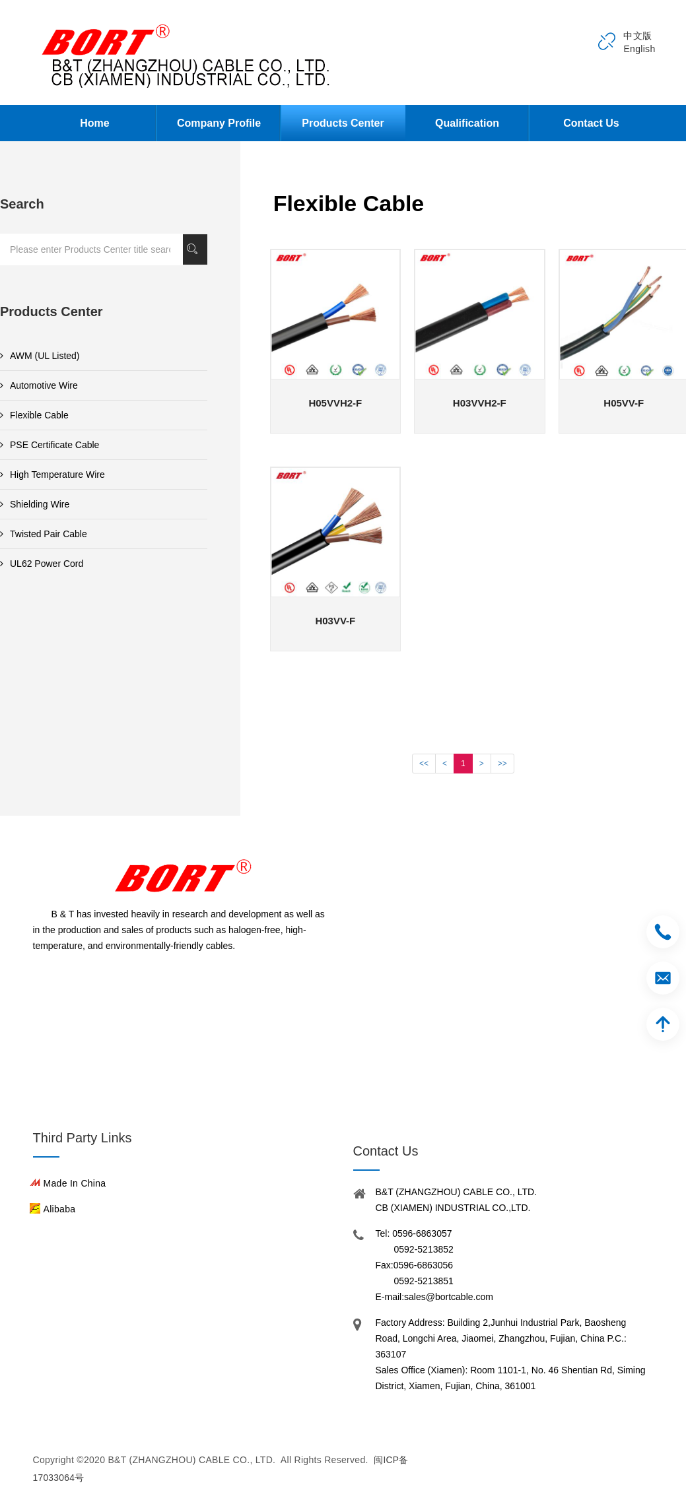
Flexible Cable (34, 415)
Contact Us (591, 123)
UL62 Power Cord (41, 563)
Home (94, 123)
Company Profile (219, 123)
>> (502, 763)
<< (424, 763)
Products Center (343, 123)
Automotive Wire (39, 385)
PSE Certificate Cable (49, 445)
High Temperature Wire (52, 474)
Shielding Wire (34, 504)
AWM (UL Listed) (40, 355)
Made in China (75, 1183)
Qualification (467, 123)
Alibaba (60, 1209)
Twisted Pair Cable (43, 534)
